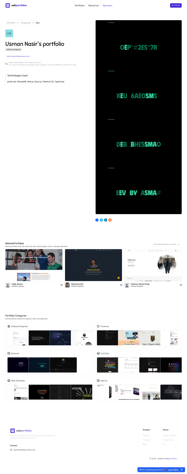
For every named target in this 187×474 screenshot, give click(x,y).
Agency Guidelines (170, 435)
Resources (93, 5)
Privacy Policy (168, 440)
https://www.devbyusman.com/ (18, 56)
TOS (164, 444)
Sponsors (107, 5)
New (38, 23)
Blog (144, 444)
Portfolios (80, 5)
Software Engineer (13, 49)
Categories (26, 23)
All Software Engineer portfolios (167, 244)
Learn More (173, 469)
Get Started (176, 5)
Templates (147, 440)
